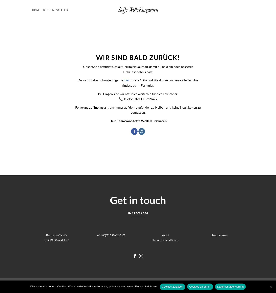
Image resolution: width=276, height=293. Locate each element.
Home (36, 10)
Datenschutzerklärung (230, 286)
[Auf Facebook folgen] (134, 131)
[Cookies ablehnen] (270, 288)
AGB (165, 235)
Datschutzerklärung (165, 240)
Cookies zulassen (172, 286)
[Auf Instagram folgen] (141, 131)
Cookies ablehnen (200, 286)
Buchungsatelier (55, 10)
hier (126, 80)
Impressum (220, 235)
